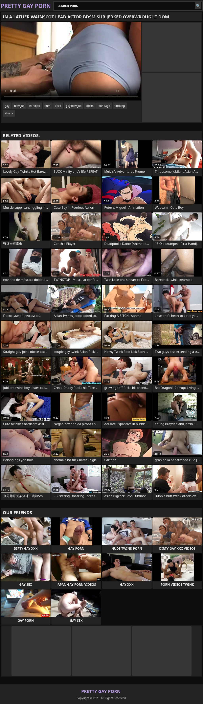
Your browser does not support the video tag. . (71, 61)
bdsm (90, 106)
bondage (104, 106)
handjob (34, 106)
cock (58, 106)
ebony (9, 113)
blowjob (19, 106)
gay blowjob (73, 106)
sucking (120, 106)
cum (47, 106)
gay (7, 106)
